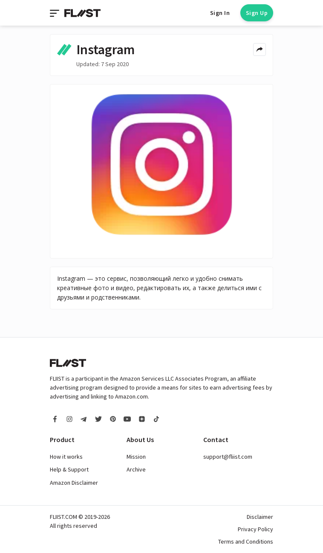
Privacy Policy (255, 529)
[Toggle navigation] (55, 12)
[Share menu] (259, 49)
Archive (136, 469)
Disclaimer (260, 517)
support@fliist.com (227, 456)
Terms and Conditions (245, 541)
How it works (66, 456)
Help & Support (69, 469)
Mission (136, 456)
